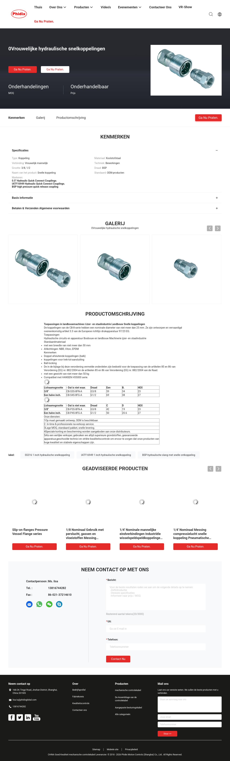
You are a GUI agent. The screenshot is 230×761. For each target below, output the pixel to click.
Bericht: (112, 580)
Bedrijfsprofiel (78, 690)
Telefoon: (113, 639)
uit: (109, 621)
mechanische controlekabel (128, 690)
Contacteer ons (79, 710)
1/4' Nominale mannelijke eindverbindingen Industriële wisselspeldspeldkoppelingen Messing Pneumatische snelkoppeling (141, 538)
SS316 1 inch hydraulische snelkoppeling (47, 455)
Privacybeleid (131, 749)
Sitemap (96, 749)
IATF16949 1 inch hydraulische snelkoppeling (106, 455)
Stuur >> (167, 733)
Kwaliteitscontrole (80, 703)
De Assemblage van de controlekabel (126, 699)
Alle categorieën (122, 714)
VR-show (185, 7)
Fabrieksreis (78, 696)
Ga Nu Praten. (22, 69)
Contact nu (118, 659)
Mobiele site (112, 749)
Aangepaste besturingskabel (128, 707)
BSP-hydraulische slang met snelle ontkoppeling (168, 455)
